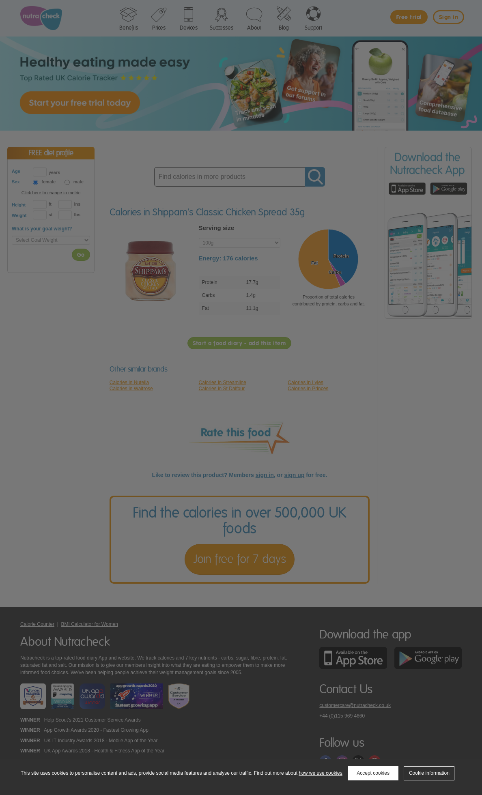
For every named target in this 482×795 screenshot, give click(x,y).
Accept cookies (373, 773)
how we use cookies (320, 773)
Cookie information (429, 773)
